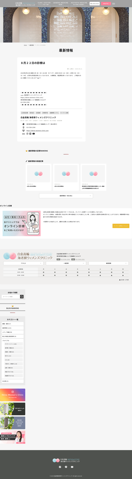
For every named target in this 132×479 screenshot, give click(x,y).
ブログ (4, 340)
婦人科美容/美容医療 (8, 336)
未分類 (4, 381)
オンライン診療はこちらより (121, 225)
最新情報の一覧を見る (66, 196)
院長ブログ (8, 372)
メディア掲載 (6, 332)
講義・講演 (5, 324)
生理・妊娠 (8, 368)
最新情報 (4, 328)
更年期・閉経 (8, 348)
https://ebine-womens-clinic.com (38, 131)
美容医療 (108, 263)
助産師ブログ (8, 376)
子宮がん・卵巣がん (10, 364)
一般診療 (65, 263)
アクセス (23, 263)
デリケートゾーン (9, 344)
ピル (6, 360)
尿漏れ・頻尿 (8, 352)
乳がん (6, 356)
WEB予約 (105, 3)
